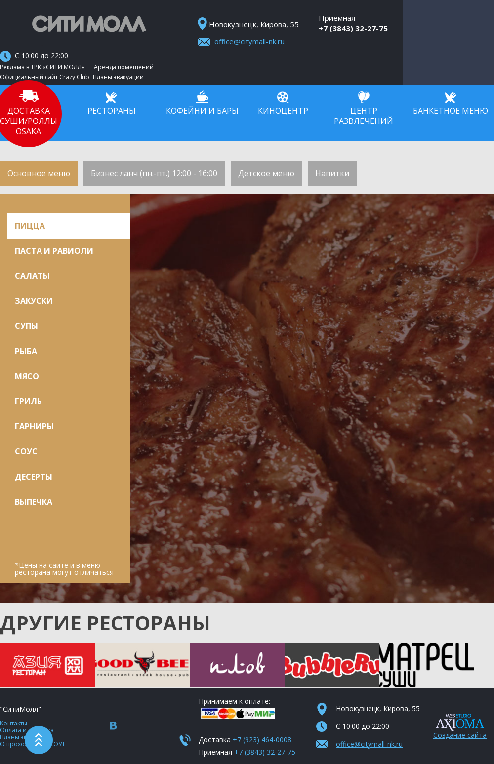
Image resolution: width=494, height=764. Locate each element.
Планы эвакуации (118, 77)
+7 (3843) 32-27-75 (353, 28)
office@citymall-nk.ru (249, 41)
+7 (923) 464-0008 (262, 739)
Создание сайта (460, 735)
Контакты (13, 723)
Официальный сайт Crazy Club (44, 77)
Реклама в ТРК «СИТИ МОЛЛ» (42, 67)
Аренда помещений (124, 67)
